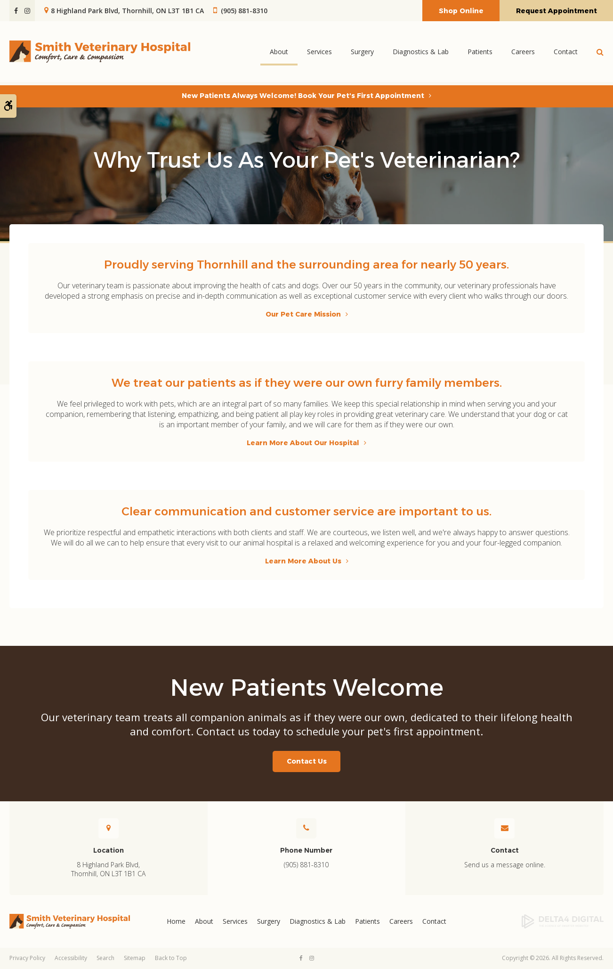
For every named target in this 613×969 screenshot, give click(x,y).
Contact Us (307, 761)
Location (108, 850)
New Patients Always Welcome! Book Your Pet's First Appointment (303, 95)
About (279, 53)
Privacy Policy (27, 958)
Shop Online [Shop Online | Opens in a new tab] (461, 11)
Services (319, 53)
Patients (480, 53)
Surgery (362, 53)
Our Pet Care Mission (303, 314)
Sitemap (134, 958)
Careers (523, 53)
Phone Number (306, 850)
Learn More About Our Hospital (303, 443)
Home (176, 921)
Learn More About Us (303, 561)
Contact (566, 53)
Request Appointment (556, 11)
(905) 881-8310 (244, 10)
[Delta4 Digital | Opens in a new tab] (536, 921)
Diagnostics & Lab (421, 53)
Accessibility (71, 958)
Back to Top (171, 958)
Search (105, 958)
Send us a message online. (504, 864)
